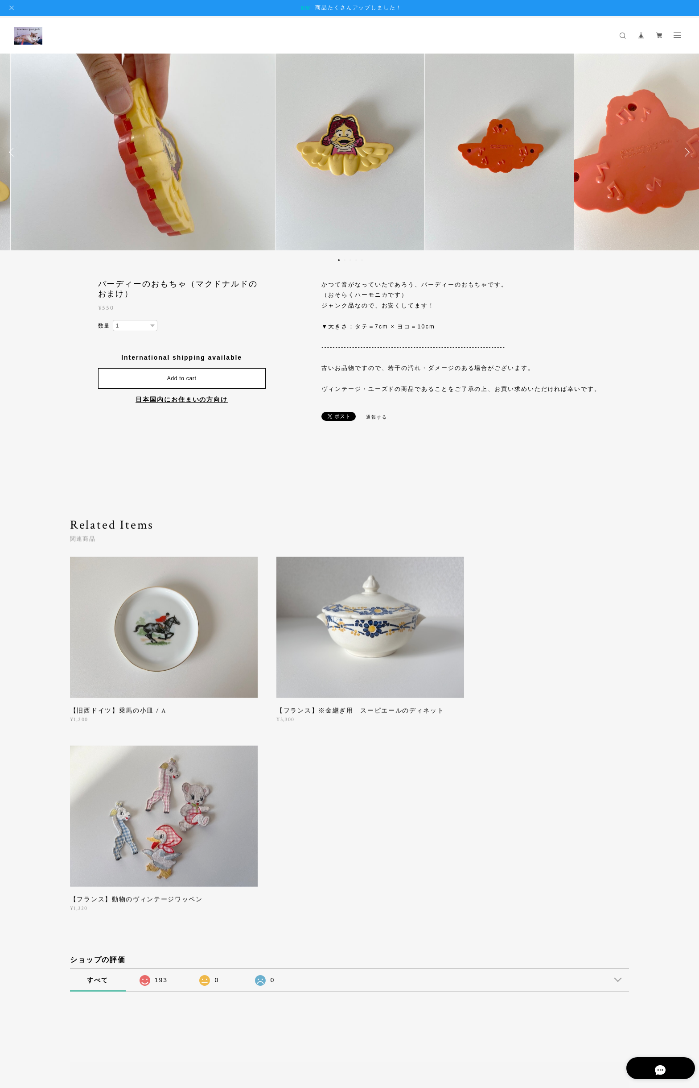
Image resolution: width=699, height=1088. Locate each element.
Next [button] (685, 152)
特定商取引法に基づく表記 (176, 1032)
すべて (97, 778)
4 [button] (356, 260)
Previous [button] (13, 152)
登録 (542, 907)
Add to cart (182, 378)
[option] (350, 152)
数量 (104, 326)
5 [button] (362, 260)
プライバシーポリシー (108, 1032)
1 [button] (339, 260)
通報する (376, 417)
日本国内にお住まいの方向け (182, 399)
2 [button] (344, 260)
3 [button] (350, 260)
